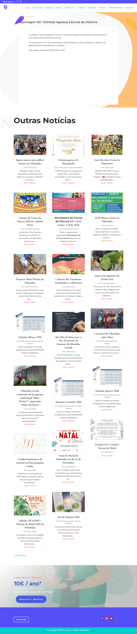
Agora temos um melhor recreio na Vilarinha (30, 161)
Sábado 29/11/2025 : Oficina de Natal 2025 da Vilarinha (30, 524)
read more (30, 183)
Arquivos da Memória (75, 167)
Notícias (59, 8)
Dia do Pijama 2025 (68, 517)
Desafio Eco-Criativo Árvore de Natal (107, 446)
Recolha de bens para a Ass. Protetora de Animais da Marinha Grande (68, 342)
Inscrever (49, 8)
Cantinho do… (70, 8)
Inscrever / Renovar (29, 599)
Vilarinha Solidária (116, 8)
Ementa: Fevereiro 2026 (68, 402)
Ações (32, 16)
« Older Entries (20, 555)
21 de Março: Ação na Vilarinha (107, 219)
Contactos (129, 8)
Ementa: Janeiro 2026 (107, 391)
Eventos (72, 467)
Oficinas (32, 229)
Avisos (34, 470)
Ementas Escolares (31, 341)
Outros (37, 229)
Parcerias (102, 8)
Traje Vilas (92, 8)
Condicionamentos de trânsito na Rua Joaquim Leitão (30, 463)
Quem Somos (37, 8)
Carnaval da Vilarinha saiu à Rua (107, 335)
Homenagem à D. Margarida (68, 161)
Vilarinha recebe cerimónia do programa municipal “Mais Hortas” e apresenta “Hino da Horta (29, 398)
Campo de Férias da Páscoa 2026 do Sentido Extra (30, 221)
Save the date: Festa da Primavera (107, 161)
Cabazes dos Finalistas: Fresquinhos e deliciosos (68, 281)
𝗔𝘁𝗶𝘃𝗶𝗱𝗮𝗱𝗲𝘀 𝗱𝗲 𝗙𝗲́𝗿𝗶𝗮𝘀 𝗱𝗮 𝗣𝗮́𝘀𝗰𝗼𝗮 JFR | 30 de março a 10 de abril (68, 221)
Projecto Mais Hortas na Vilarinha (30, 281)
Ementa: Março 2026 (30, 337)
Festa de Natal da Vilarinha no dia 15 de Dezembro (68, 459)
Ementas (81, 8)
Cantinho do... (34, 287)
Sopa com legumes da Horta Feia (107, 277)
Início (27, 8)
